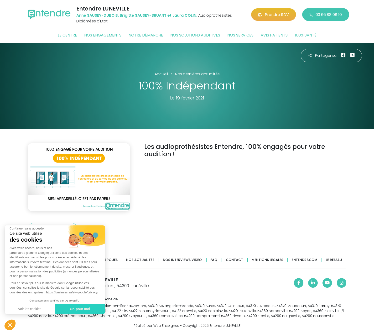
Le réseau (334, 260)
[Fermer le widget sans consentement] (27, 228)
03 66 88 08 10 (326, 14)
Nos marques (105, 260)
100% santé (306, 35)
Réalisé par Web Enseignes (156, 325)
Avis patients (274, 35)
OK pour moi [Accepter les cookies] (79, 309)
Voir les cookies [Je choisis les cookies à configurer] (29, 309)
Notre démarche (146, 35)
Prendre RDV (273, 14)
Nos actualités (140, 260)
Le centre (67, 35)
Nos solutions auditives (195, 35)
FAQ (213, 260)
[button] (10, 325)
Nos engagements (102, 35)
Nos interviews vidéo (182, 260)
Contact (234, 260)
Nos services (240, 35)
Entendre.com (304, 260)
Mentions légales (267, 260)
